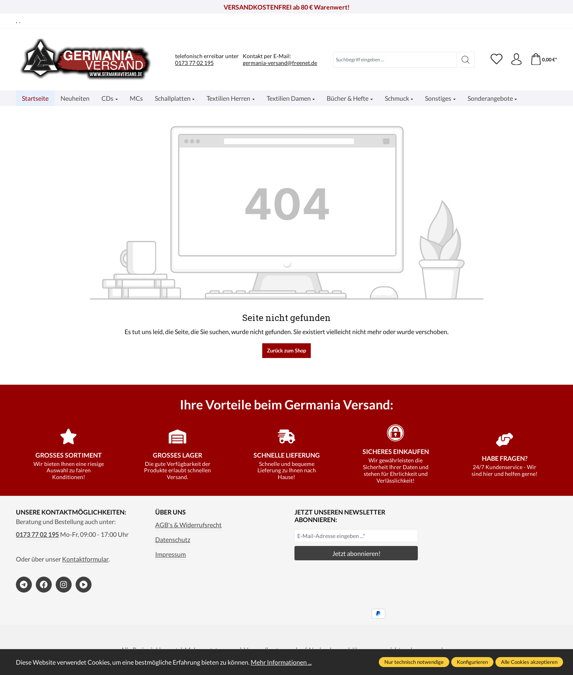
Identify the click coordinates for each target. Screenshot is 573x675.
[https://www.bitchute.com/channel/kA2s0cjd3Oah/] (84, 585)
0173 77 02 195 (194, 62)
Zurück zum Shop (286, 350)
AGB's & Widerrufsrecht (188, 524)
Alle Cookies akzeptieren (529, 662)
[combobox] (394, 60)
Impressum (170, 554)
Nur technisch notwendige (414, 662)
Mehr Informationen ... (281, 662)
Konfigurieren (472, 662)
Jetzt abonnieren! (356, 553)
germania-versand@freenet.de (280, 62)
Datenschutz (172, 539)
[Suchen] (465, 60)
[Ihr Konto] (516, 59)
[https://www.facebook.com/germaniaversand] (44, 585)
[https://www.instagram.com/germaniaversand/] (64, 585)
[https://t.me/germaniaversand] (24, 585)
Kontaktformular (85, 559)
